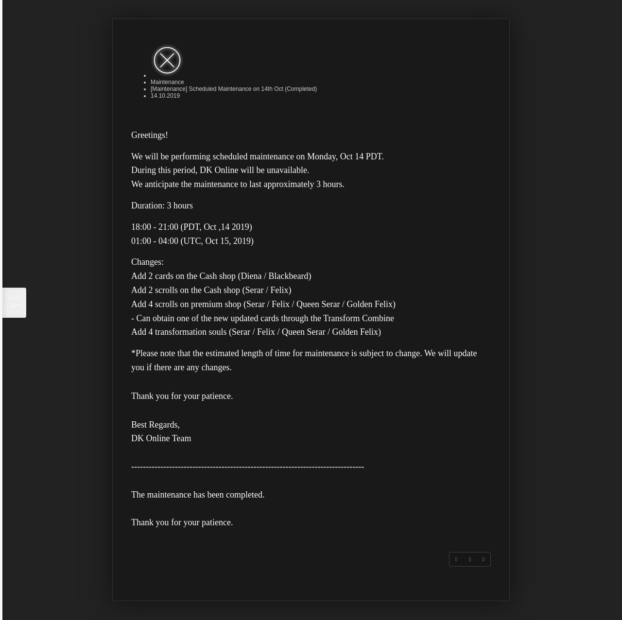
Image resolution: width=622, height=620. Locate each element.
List (14, 302)
